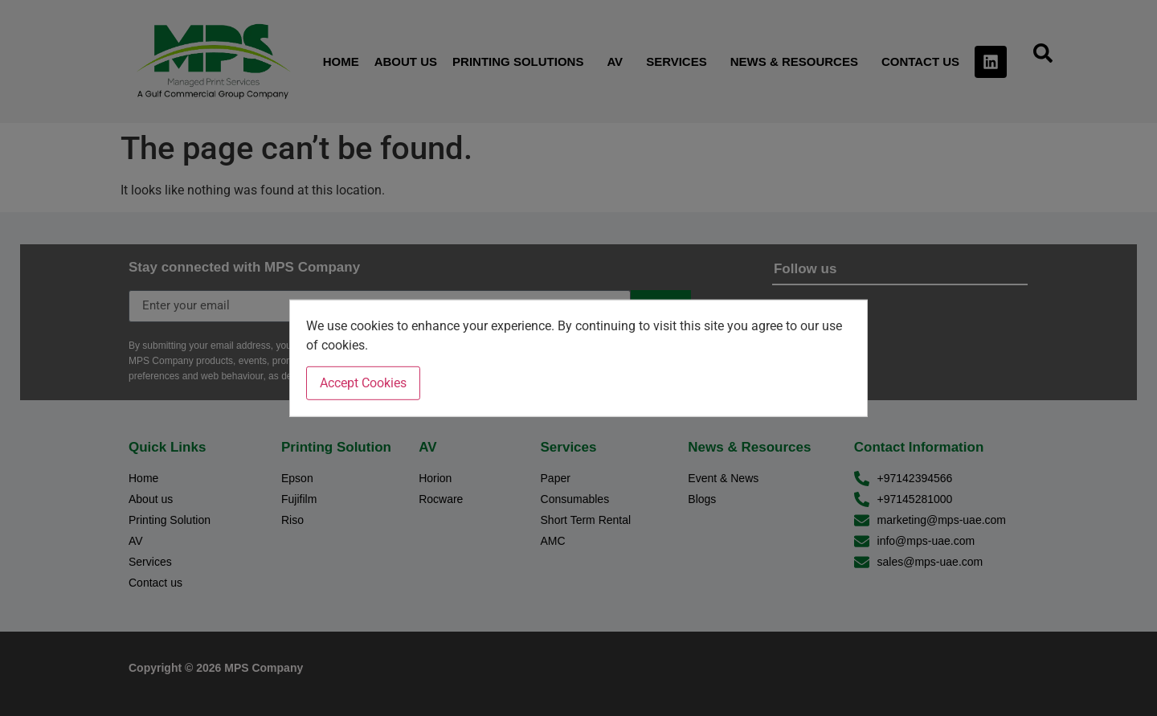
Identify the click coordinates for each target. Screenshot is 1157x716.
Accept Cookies (363, 383)
